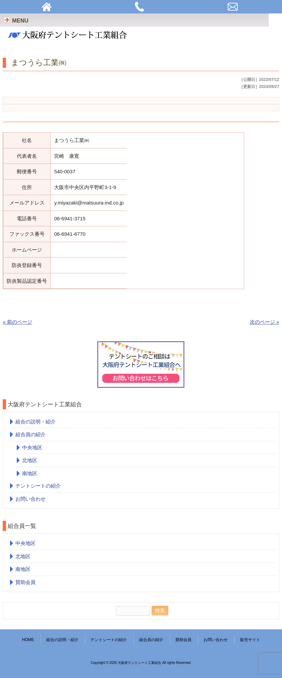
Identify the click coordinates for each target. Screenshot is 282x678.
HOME (28, 639)
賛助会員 (25, 582)
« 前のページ (17, 322)
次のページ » (264, 322)
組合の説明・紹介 (35, 421)
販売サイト (250, 639)
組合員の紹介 (30, 434)
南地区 (29, 473)
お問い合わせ (30, 499)
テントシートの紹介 (38, 486)
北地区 (29, 460)
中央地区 (32, 447)
